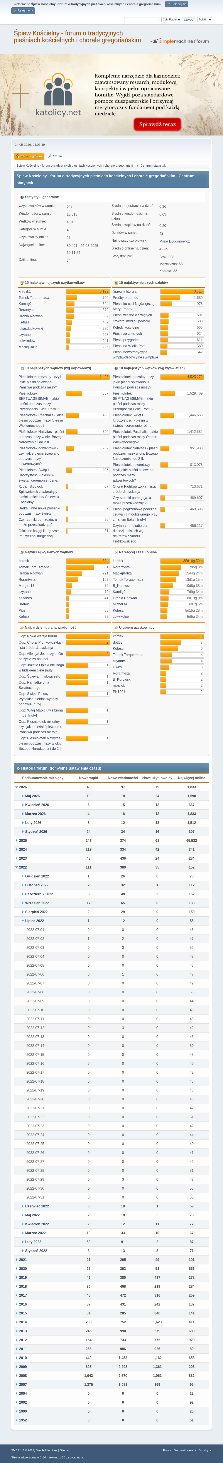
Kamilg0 (25, 304)
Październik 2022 (39, 894)
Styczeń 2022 (36, 1251)
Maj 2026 (32, 796)
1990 (23, 1411)
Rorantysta (27, 310)
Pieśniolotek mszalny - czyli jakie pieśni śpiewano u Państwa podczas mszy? (40, 382)
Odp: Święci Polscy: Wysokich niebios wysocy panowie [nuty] (38, 699)
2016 (23, 1304)
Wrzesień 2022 (37, 903)
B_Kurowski (122, 586)
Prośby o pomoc (125, 298)
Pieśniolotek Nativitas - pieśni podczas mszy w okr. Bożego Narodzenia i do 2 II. (41, 437)
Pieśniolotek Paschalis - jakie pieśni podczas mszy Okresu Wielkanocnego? (41, 420)
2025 (23, 840)
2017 (23, 1295)
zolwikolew (27, 341)
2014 (23, 1322)
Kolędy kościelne (126, 327)
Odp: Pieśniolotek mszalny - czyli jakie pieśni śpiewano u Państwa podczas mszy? (40, 727)
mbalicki (119, 685)
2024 (23, 849)
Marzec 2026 (35, 814)
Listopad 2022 (37, 885)
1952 (23, 1420)
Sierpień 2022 (36, 912)
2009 (23, 1367)
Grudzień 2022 (37, 876)
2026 (23, 787)
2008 (23, 1376)
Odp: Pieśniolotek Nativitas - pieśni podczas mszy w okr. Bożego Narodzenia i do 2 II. (41, 743)
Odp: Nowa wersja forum (38, 636)
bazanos (25, 598)
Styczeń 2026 (36, 832)
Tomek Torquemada (34, 298)
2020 (23, 1268)
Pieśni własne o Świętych (132, 315)
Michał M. (120, 604)
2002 (23, 1402)
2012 (23, 1340)
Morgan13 (26, 586)
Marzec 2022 (35, 1233)
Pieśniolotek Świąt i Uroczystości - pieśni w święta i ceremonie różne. (38, 475)
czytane (25, 334)
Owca (117, 667)
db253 (118, 642)
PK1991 (119, 692)
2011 (23, 1349)
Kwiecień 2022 (37, 1224)
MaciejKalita (28, 347)
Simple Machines (46, 1450)
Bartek (24, 604)
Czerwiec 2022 (37, 1206)
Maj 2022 (32, 1215)
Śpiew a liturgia (125, 291)
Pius (22, 610)
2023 (23, 858)
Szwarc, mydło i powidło (131, 321)
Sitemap (65, 1450)
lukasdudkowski (31, 328)
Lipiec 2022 (34, 921)
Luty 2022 (33, 1242)
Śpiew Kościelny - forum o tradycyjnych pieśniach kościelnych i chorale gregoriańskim (77, 37)
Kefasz (24, 322)
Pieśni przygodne (126, 340)
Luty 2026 (33, 823)
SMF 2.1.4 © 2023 (22, 1450)
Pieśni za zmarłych (127, 333)
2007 (23, 1384)
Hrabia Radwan (31, 316)
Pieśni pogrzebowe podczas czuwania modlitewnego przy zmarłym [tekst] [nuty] (135, 514)
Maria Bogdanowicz (174, 241)
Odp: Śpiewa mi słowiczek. (39, 676)
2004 (23, 1393)
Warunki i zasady (185, 1450)
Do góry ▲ (205, 1450)
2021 (23, 1260)
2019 (23, 1277)
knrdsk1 (25, 291)
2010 (23, 1358)
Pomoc (167, 1450)
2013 (23, 1331)
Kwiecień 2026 (37, 805)
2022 (23, 867)
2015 (23, 1313)
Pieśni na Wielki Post (129, 346)
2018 (23, 1286)
